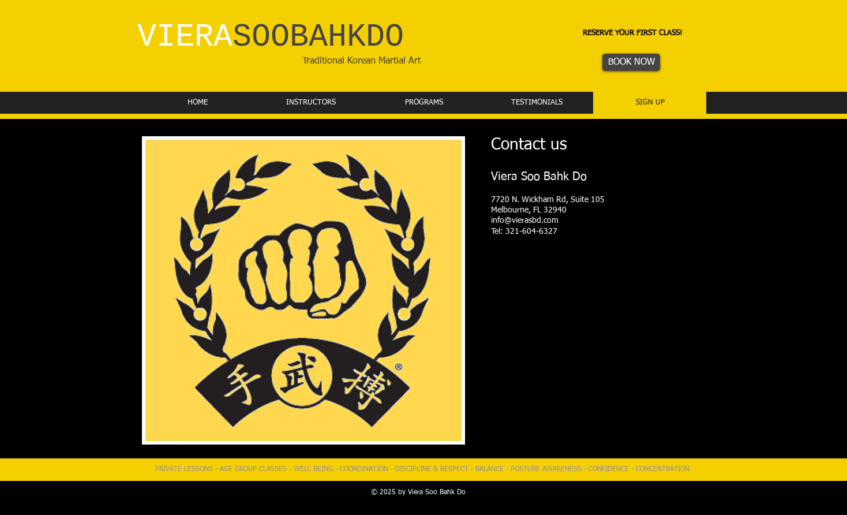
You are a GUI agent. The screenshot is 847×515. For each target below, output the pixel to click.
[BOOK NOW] (631, 62)
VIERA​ (270, 37)
